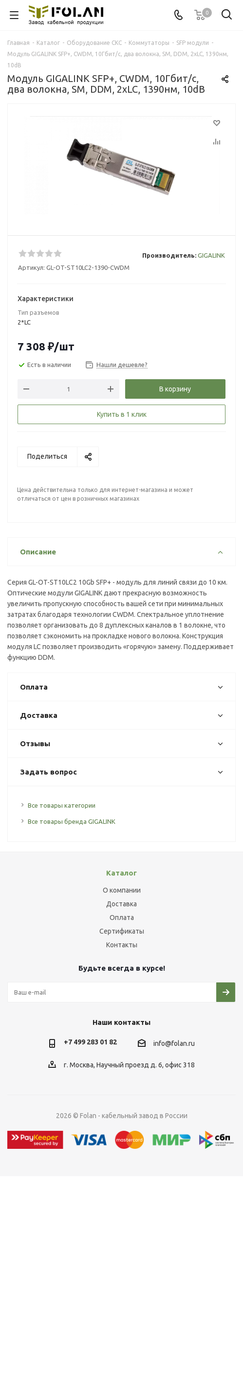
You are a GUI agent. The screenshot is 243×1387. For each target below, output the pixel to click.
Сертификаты (121, 931)
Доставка (121, 904)
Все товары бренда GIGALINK (71, 821)
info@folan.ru (174, 1043)
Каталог (121, 873)
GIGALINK (211, 255)
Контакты (121, 945)
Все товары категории (61, 805)
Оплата (122, 917)
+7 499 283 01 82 (90, 1042)
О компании (122, 890)
